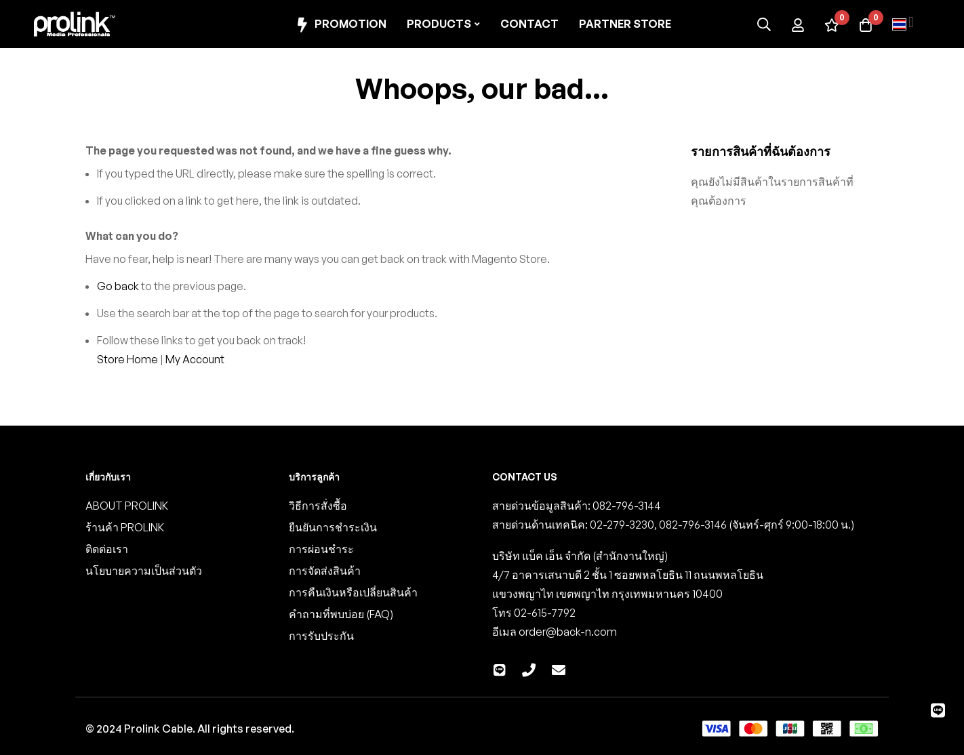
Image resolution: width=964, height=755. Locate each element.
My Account (194, 359)
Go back (118, 286)
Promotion (340, 25)
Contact (529, 23)
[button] (903, 24)
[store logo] (74, 24)
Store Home (127, 359)
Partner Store (625, 23)
